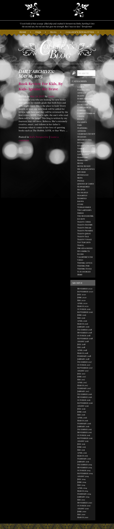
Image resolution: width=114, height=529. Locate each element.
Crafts (80, 116)
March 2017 (82, 385)
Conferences (84, 107)
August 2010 (83, 508)
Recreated (82, 192)
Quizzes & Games (85, 183)
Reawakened (83, 186)
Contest (81, 110)
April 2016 (82, 417)
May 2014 (81, 485)
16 (36, 96)
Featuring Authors (82, 129)
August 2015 (82, 441)
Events (80, 119)
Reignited (82, 195)
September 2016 (85, 403)
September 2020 (85, 291)
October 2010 (84, 505)
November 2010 (84, 502)
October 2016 (83, 400)
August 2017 (83, 370)
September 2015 (84, 438)
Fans (79, 125)
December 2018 (84, 329)
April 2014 (82, 488)
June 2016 (81, 411)
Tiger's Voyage (84, 239)
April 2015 (82, 453)
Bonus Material (85, 98)
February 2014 (84, 494)
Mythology (83, 175)
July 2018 (81, 344)
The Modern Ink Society (85, 217)
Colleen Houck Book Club (85, 103)
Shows (80, 201)
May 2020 (81, 300)
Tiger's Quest (84, 233)
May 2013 (81, 499)
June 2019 (81, 315)
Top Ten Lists (84, 242)
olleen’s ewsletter (80, 31)
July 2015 (81, 444)
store (80, 204)
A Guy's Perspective (83, 88)
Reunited (82, 198)
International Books (84, 141)
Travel (80, 245)
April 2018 (82, 350)
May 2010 (81, 514)
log (53, 31)
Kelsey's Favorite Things (86, 147)
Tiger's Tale (83, 236)
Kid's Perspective (39, 137)
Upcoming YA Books (83, 252)
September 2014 (85, 473)
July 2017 (81, 373)
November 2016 (84, 397)
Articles (81, 93)
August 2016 (83, 406)
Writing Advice (84, 263)
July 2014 (81, 479)
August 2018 (83, 341)
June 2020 (82, 297)
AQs (38, 31)
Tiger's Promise (85, 230)
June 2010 (81, 511)
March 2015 (82, 455)
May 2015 (81, 450)
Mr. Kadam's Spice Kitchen (86, 170)
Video (80, 260)
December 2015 (84, 429)
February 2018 (84, 356)
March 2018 (82, 353)
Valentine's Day (85, 257)
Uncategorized (85, 248)
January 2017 (83, 391)
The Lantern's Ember (84, 211)
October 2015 (83, 435)
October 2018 (83, 335)
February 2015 (84, 458)
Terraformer (84, 207)
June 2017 (81, 376)
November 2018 (84, 332)
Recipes (81, 189)
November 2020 (84, 288)
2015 (41, 96)
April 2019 (82, 321)
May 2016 (81, 414)
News (80, 178)
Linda (51, 96)
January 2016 (83, 426)
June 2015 (81, 447)
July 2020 (81, 294)
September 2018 (85, 338)
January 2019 (83, 326)
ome (22, 31)
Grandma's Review (86, 134)
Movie (80, 163)
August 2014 (83, 476)
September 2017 (85, 368)
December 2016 (84, 394)
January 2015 (83, 461)
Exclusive (82, 122)
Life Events (83, 154)
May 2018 (81, 347)
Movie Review (84, 166)
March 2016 (82, 420)
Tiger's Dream (84, 227)
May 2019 (81, 318)
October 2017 (83, 365)
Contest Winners (86, 113)
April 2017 (82, 382)
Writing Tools (84, 268)
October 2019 (83, 309)
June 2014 (81, 482)
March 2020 (83, 306)
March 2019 (82, 324)
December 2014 (84, 464)
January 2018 (83, 359)
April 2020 (82, 303)
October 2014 (83, 470)
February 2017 (84, 388)
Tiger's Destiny (85, 224)
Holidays (81, 136)
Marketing (82, 157)
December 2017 (84, 362)
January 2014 (83, 497)
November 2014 (84, 467)
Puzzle (80, 180)
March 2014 (82, 491)
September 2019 (85, 312)
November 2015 (84, 432)
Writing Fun (83, 265)
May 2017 (81, 379)
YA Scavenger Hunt (84, 273)
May (32, 96)
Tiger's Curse (84, 222)
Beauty (80, 95)
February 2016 (84, 423)
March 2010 (82, 517)
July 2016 (81, 409)
